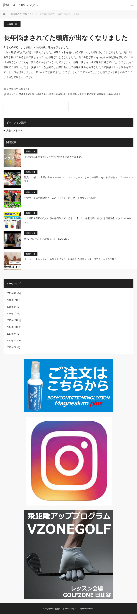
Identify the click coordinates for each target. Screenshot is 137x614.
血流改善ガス (55, 94)
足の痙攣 (91, 94)
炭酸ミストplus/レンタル (66, 609)
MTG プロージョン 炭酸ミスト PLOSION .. (46, 238)
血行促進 (67, 94)
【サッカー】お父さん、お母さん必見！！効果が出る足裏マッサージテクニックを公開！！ (71, 259)
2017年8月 (12, 340)
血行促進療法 (79, 94)
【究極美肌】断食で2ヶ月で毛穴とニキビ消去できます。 (53, 157)
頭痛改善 (101, 94)
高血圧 (117, 94)
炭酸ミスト (24, 89)
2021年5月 (12, 293)
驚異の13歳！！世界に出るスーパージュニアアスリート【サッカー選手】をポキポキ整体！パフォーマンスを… (78, 179)
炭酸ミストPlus (14, 130)
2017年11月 (12, 327)
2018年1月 (12, 313)
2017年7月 (12, 347)
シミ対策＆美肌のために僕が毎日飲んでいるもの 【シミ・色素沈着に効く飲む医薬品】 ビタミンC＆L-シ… (77, 220)
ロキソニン (12, 94)
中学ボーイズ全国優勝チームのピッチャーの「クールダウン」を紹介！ (61, 198)
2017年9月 (12, 334)
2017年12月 (12, 320)
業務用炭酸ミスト (27, 94)
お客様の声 (12, 24)
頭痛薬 (109, 94)
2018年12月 (12, 300)
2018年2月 (12, 307)
